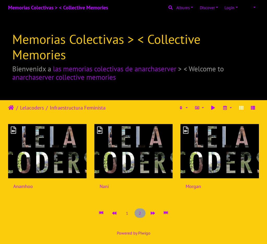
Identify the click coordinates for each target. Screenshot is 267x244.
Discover (207, 7)
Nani (104, 186)
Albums (183, 7)
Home (11, 108)
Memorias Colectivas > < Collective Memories (58, 7)
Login (229, 7)
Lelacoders (32, 107)
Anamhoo (23, 186)
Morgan (193, 186)
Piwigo (144, 233)
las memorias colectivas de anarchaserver (114, 68)
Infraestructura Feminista (78, 107)
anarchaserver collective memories (64, 77)
